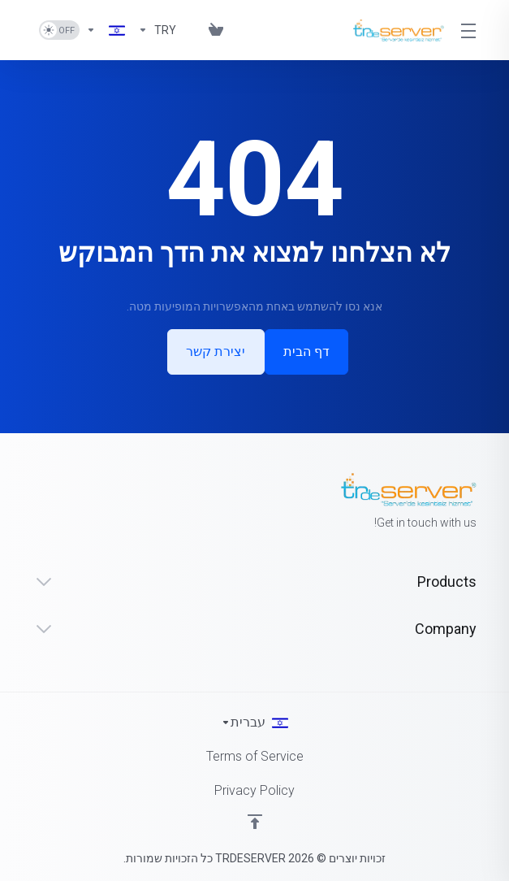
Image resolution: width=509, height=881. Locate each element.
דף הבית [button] (308, 351)
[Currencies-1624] (157, 30)
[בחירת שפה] (254, 722)
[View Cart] (213, 30)
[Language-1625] (106, 30)
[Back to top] (255, 821)
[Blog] (189, 30)
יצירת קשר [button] (214, 351)
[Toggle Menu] (470, 30)
